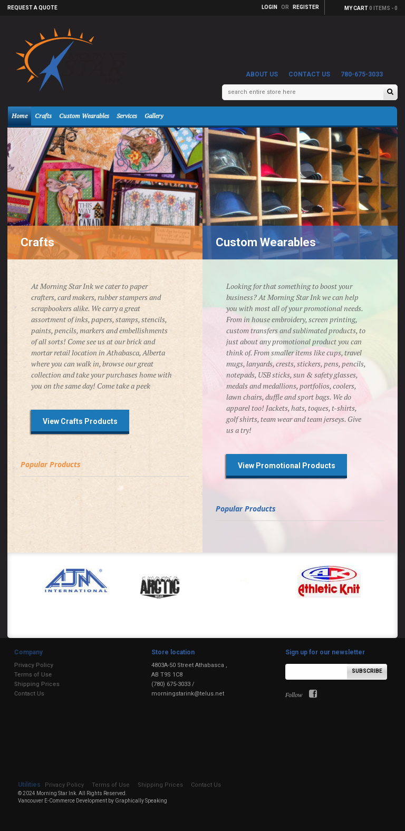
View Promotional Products (286, 465)
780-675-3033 (362, 74)
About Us (262, 74)
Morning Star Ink (56, 793)
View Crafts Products (80, 421)
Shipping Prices (31, 684)
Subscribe (367, 671)
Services (127, 116)
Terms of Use (27, 674)
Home (19, 116)
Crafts (43, 116)
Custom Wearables (84, 116)
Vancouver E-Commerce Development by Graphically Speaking (92, 801)
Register (306, 7)
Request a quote (32, 8)
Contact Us (309, 74)
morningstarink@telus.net (187, 693)
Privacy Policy (27, 665)
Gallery (153, 116)
